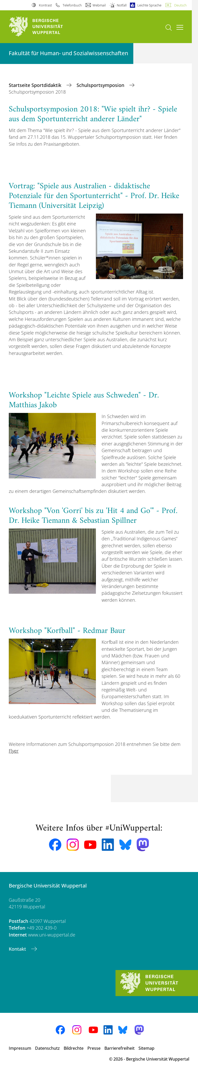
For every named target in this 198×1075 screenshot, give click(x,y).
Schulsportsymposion (101, 85)
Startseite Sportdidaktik (36, 85)
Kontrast (45, 5)
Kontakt (18, 949)
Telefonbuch (72, 5)
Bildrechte (74, 1048)
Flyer (14, 751)
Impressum (20, 1048)
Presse (94, 1048)
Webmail (99, 5)
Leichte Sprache (149, 5)
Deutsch (180, 5)
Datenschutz (47, 1048)
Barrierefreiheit (119, 1048)
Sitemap (146, 1048)
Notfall (122, 5)
